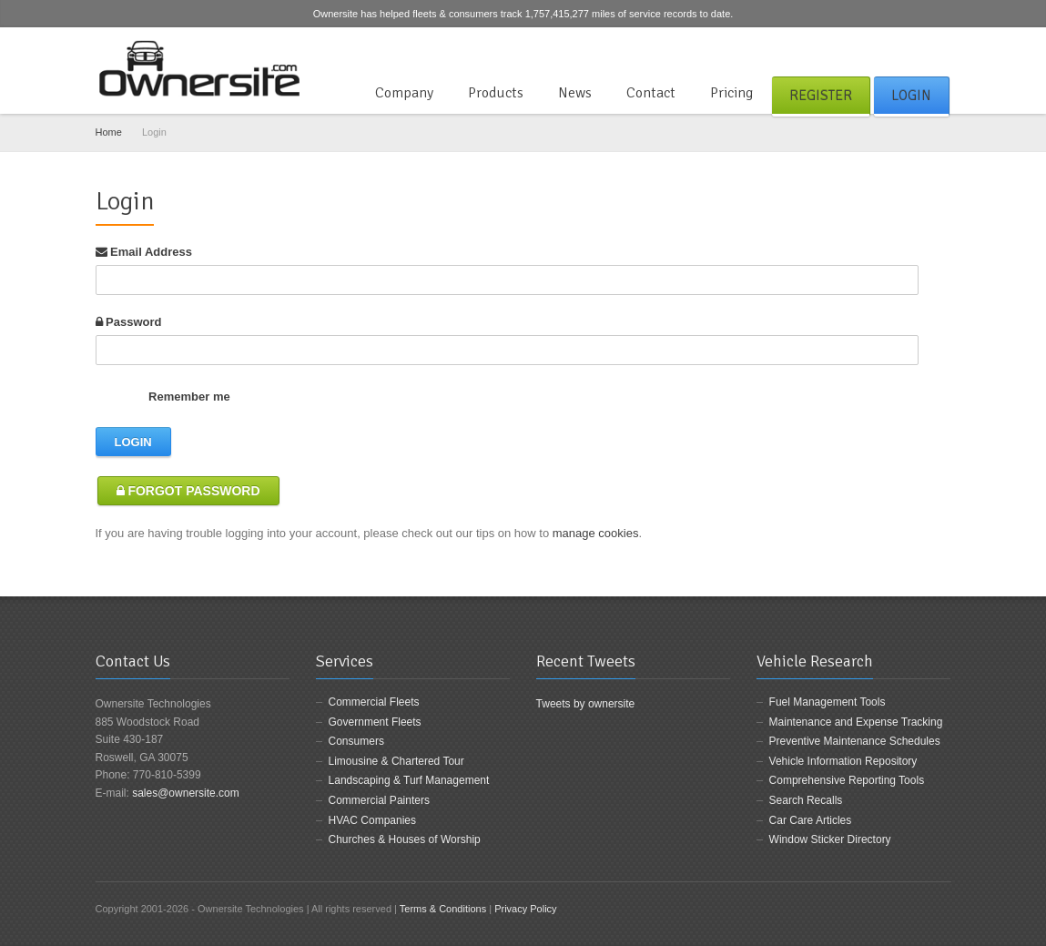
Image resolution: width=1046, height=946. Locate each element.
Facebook (880, 49)
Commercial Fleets (374, 702)
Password (129, 322)
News (575, 93)
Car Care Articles (810, 820)
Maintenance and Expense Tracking (856, 722)
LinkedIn (940, 49)
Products (495, 93)
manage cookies (596, 533)
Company (404, 93)
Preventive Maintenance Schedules (854, 741)
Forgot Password (188, 490)
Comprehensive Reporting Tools (847, 780)
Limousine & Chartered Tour (396, 761)
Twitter (910, 49)
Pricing (731, 93)
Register (820, 95)
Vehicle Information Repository (843, 761)
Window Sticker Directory (830, 839)
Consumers (356, 741)
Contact (650, 93)
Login (911, 95)
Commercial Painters (379, 800)
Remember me (165, 396)
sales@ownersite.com (185, 793)
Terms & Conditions (443, 908)
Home (109, 132)
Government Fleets (375, 722)
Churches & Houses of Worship (405, 839)
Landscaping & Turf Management (409, 780)
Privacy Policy (525, 908)
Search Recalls (806, 800)
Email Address (144, 252)
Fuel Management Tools (827, 702)
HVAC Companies (372, 820)
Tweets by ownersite (585, 703)
